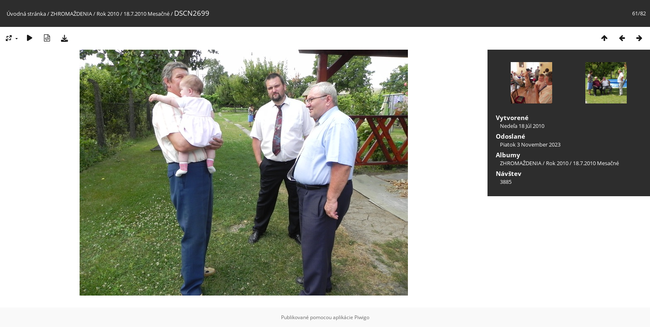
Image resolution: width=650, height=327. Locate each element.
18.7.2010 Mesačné (147, 13)
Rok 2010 (108, 13)
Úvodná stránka (26, 13)
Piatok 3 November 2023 (530, 144)
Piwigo (361, 317)
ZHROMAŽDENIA (71, 13)
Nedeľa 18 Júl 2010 (522, 126)
